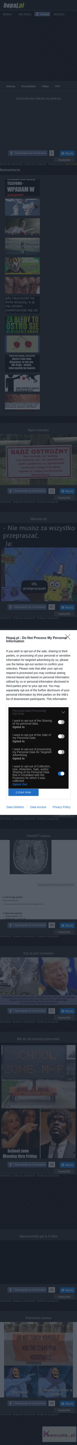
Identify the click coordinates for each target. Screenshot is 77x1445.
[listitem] (38, 712)
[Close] (69, 638)
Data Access (38, 807)
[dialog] (38, 722)
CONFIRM (23, 792)
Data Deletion (15, 807)
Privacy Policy (61, 807)
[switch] (61, 722)
